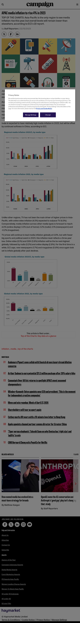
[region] (40, 105)
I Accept (48, 115)
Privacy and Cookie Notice (44, 108)
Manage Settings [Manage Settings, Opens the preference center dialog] (30, 115)
